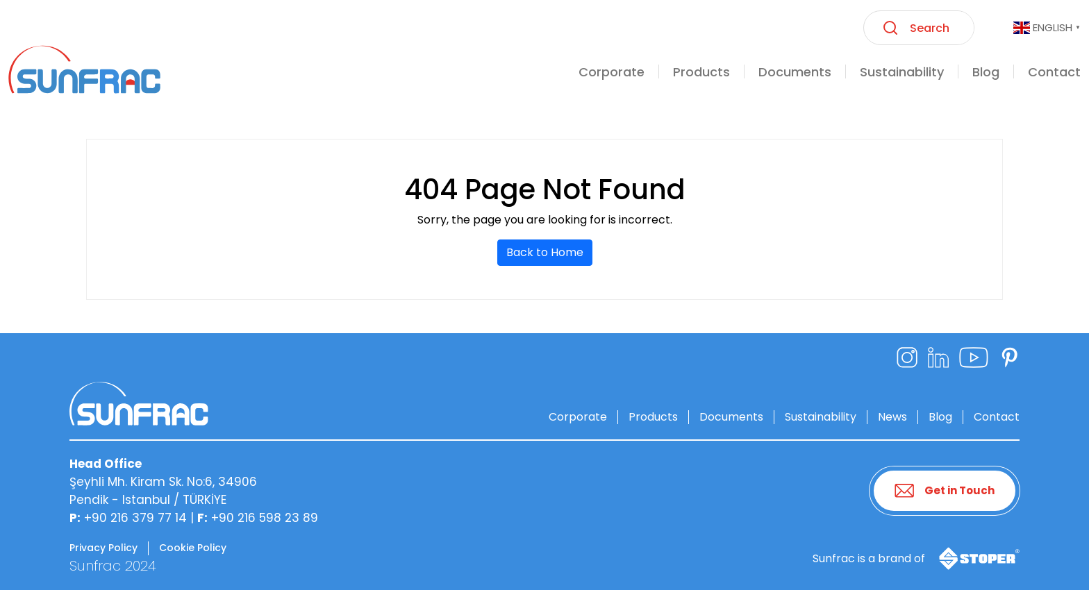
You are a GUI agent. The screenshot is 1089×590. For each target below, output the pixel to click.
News (892, 417)
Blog (940, 417)
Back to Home (544, 252)
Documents (731, 417)
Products (653, 417)
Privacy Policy (103, 548)
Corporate (578, 417)
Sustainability (820, 417)
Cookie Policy (192, 548)
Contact (997, 417)
